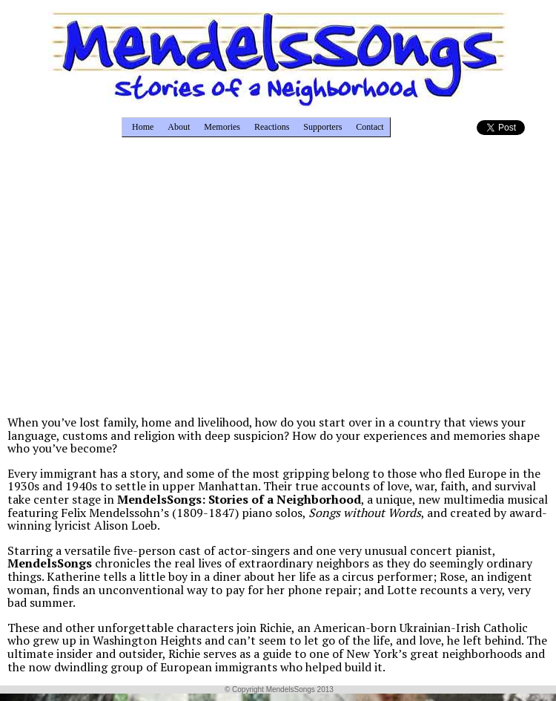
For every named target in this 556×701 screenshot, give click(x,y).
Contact (369, 127)
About (179, 127)
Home (142, 127)
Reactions (271, 127)
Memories (222, 127)
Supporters (322, 127)
